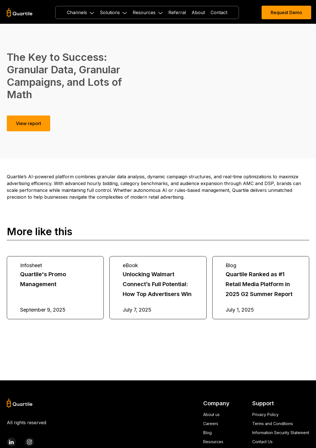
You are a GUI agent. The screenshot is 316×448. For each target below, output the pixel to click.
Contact (219, 12)
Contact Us (262, 441)
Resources (213, 441)
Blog (207, 432)
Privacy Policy (265, 414)
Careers (210, 423)
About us (211, 414)
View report (28, 123)
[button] (80, 12)
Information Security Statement (280, 432)
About (198, 12)
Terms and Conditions (272, 423)
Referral (177, 12)
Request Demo (286, 12)
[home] (20, 12)
